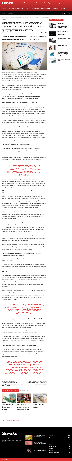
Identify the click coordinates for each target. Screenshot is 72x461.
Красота (27, 8)
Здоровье (11, 8)
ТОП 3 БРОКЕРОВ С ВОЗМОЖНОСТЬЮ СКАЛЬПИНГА (63, 33)
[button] (68, 3)
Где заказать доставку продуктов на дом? (39, 436)
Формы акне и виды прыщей (56, 3)
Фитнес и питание (45, 8)
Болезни (4, 8)
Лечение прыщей (41, 3)
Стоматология (35, 8)
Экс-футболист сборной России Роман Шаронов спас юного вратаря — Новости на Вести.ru (36, 382)
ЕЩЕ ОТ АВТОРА (24, 390)
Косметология (19, 8)
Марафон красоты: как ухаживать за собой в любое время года (39, 406)
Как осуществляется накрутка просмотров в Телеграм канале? (63, 53)
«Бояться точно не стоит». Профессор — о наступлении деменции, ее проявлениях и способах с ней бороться (12, 383)
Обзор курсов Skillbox (63, 45)
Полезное (62, 8)
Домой (3, 17)
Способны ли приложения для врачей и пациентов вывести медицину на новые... (64, 25)
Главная (19, 3)
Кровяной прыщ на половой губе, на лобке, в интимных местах (40, 443)
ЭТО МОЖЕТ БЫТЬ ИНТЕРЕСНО (10, 390)
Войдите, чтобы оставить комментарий (10, 420)
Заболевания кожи (28, 3)
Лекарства (55, 8)
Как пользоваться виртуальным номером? (40, 449)
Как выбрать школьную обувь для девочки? (64, 39)
